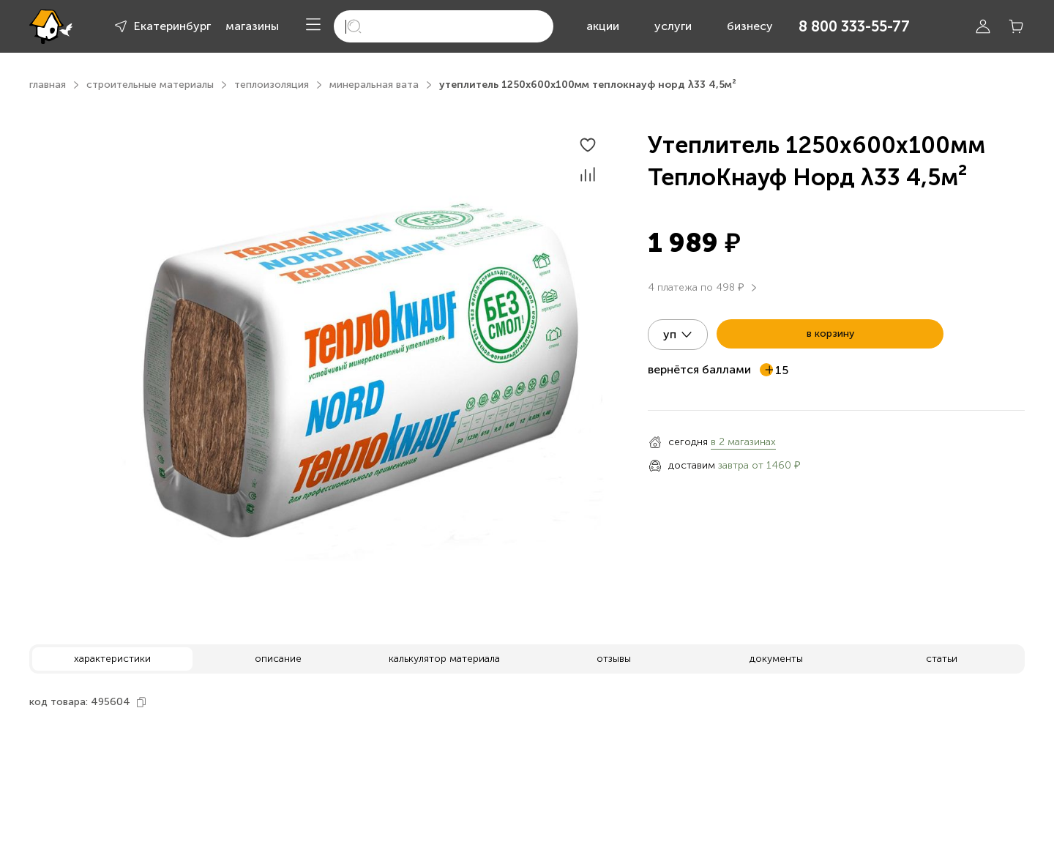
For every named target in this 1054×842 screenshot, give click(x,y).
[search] (443, 26)
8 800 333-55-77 (854, 26)
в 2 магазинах (743, 442)
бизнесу (750, 26)
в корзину (830, 333)
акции (602, 26)
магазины (252, 26)
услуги (673, 26)
